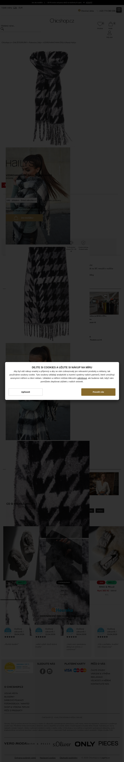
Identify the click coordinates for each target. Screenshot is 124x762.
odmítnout (82, 378)
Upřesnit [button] (26, 392)
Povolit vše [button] (97, 392)
